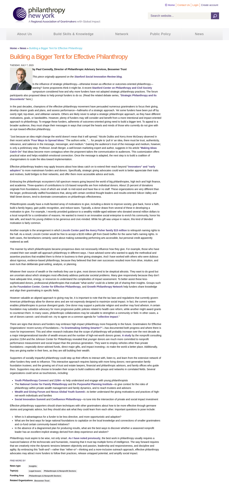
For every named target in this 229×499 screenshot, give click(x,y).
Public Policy (160, 34)
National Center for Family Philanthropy (44, 384)
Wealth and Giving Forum (30, 391)
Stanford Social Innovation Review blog (98, 76)
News (199, 34)
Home (171, 5)
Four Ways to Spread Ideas (48, 140)
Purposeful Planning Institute (94, 384)
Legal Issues (35, 471)
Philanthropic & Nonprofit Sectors (60, 471)
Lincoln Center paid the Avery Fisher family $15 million (94, 230)
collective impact (108, 316)
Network (121, 34)
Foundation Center (28, 286)
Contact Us (183, 5)
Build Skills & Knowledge (74, 34)
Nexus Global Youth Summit (68, 391)
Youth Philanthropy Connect (32, 380)
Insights (33, 466)
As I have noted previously (84, 438)
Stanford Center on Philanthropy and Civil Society (121, 87)
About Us (24, 34)
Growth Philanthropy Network (105, 286)
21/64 (57, 380)
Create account (209, 5)
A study (126, 335)
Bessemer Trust (41, 481)
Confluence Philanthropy (66, 399)
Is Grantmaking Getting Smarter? (82, 327)
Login (195, 5)
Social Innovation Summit (30, 399)
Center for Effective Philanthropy (61, 286)
